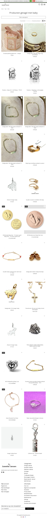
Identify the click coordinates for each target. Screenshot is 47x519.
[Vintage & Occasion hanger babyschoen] (12, 437)
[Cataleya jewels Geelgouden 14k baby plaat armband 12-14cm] (12, 110)
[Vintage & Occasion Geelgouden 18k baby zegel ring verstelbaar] (35, 37)
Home (2, 8)
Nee (33, 1)
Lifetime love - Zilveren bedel (35, 453)
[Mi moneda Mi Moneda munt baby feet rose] (35, 219)
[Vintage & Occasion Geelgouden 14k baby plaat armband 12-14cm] (12, 147)
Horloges (26, 471)
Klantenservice (27, 497)
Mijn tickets (4, 489)
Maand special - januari (29, 479)
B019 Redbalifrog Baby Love (12, 381)
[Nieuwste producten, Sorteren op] (36, 20)
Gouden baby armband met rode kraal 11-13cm (12, 272)
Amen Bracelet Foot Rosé (12, 418)
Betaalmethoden (28, 493)
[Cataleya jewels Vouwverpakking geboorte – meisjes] (12, 37)
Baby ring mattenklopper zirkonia (35, 418)
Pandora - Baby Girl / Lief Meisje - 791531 (12, 90)
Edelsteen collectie (28, 469)
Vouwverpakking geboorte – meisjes (12, 53)
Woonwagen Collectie (29, 477)
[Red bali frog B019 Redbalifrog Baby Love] (12, 365)
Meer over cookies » (39, 1)
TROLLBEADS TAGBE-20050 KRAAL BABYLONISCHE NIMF (35, 345)
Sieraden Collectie (28, 467)
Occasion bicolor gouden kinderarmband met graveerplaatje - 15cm (35, 382)
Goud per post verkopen (30, 503)
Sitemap (26, 499)
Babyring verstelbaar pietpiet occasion (35, 163)
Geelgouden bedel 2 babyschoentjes (35, 271)
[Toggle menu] (44, 4)
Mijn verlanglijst (5, 491)
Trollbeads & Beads (28, 475)
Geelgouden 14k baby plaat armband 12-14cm (12, 127)
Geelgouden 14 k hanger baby (12, 308)
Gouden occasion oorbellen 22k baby (35, 200)
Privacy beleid (27, 491)
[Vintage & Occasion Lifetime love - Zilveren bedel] (35, 437)
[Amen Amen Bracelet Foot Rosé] (12, 402)
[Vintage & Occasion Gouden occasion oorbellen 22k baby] (35, 184)
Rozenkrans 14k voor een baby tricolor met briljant (35, 309)
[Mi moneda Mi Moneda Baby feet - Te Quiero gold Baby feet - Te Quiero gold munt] (12, 219)
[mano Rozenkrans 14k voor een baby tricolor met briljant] (35, 292)
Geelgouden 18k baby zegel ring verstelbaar (35, 54)
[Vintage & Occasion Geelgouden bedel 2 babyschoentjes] (35, 256)
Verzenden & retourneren (30, 495)
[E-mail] (13, 509)
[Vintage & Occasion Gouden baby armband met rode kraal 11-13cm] (12, 256)
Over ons (26, 486)
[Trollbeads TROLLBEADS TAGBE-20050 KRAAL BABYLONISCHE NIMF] (35, 329)
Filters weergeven (23, 17)
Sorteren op (29, 20)
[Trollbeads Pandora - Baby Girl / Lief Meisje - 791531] (12, 74)
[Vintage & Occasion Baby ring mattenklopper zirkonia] (35, 402)
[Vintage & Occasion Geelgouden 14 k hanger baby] (12, 292)
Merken (26, 473)
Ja (30, 1)
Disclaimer (26, 489)
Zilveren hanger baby (12, 200)
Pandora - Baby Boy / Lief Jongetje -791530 (35, 90)
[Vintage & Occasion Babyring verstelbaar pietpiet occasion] (35, 147)
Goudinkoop (27, 501)
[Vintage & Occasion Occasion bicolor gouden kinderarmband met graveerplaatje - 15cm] (35, 365)
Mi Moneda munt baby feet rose (35, 235)
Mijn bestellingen (5, 488)
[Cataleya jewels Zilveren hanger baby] (12, 184)
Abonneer (29, 508)
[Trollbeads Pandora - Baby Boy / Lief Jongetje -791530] (35, 74)
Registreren (4, 486)
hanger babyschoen (12, 453)
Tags (5, 8)
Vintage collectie (28, 465)
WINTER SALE (27, 481)
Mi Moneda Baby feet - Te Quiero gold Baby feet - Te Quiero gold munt (12, 235)
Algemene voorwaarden (30, 488)
